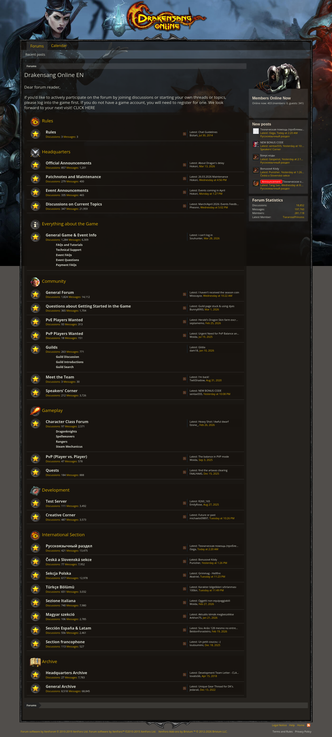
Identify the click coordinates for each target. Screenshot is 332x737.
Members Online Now (271, 98)
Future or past (207, 515)
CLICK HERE (84, 107)
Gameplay (52, 410)
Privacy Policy (303, 731)
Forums (37, 46)
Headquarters (56, 151)
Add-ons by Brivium (192, 731)
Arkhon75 (196, 617)
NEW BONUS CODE (209, 390)
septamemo (197, 323)
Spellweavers (65, 436)
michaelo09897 (199, 518)
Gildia (201, 347)
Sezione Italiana (61, 600)
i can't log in (205, 235)
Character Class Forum (67, 421)
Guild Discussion (67, 357)
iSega (193, 549)
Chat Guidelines (207, 132)
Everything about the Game (70, 224)
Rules (47, 121)
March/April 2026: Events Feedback (219, 204)
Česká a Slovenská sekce (69, 559)
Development (56, 490)
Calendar (59, 45)
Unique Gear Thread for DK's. (216, 686)
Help (292, 725)
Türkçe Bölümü (60, 587)
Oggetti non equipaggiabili (214, 600)
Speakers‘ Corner (62, 390)
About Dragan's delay (211, 163)
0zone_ (194, 425)
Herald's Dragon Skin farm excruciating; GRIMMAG (228, 319)
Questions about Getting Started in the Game (88, 306)
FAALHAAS (196, 473)
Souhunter (196, 238)
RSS (184, 134)
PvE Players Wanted (64, 319)
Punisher (195, 563)
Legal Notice (279, 725)
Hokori (194, 166)
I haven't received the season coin (218, 292)
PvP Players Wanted (64, 333)
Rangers (61, 442)
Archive (49, 661)
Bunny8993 (196, 309)
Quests (52, 470)
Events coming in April (211, 190)
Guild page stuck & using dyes (216, 306)
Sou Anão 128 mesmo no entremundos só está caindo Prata (234, 628)
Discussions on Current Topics (74, 204)
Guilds (52, 347)
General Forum (60, 292)
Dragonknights (66, 431)
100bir (194, 590)
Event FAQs (64, 255)
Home (300, 725)
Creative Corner (61, 515)
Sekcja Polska (58, 573)
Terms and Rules (283, 731)
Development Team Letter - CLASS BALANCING (226, 672)
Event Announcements (67, 190)
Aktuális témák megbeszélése (216, 614)
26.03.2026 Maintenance (213, 176)
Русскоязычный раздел (69, 545)
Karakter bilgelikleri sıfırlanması (217, 587)
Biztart (194, 135)
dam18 (194, 350)
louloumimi (196, 645)
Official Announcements (68, 163)
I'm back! (203, 377)
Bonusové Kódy (207, 559)
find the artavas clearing (212, 470)
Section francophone (65, 641)
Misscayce (196, 295)
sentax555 (196, 394)
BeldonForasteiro (200, 631)
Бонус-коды (267, 155)
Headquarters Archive (66, 672)
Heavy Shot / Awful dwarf (213, 421)
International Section (63, 534)
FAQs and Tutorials (69, 245)
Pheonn (194, 207)
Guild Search (65, 367)
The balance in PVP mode (213, 456)
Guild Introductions (69, 362)
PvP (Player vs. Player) (66, 456)
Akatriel (194, 576)
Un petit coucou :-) (209, 641)
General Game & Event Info (71, 235)
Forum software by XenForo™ (122, 731)
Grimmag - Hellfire (209, 573)
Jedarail (194, 689)
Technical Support (69, 250)
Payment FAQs (66, 265)
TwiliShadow (197, 380)
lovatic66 (195, 676)
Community (54, 281)
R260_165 (204, 501)
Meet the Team (60, 377)
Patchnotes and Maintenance (73, 176)
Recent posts (35, 54)
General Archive (61, 686)
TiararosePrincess (293, 217)
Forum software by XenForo (54, 731)
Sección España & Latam (68, 628)
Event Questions (67, 260)
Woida (193, 337)
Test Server (56, 501)
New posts (261, 124)
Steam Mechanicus (69, 447)
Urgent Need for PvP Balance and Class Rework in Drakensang (235, 333)
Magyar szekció (60, 614)
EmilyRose (196, 504)
